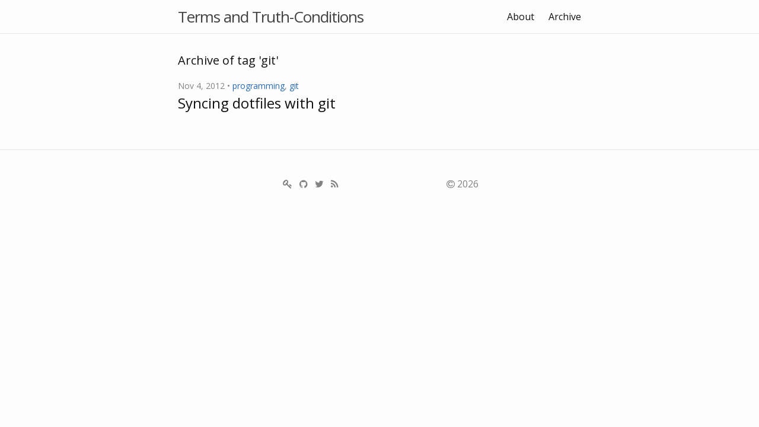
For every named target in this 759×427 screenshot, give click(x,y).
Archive (564, 16)
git (294, 85)
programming (258, 85)
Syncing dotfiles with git (257, 103)
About (520, 16)
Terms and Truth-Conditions (270, 16)
